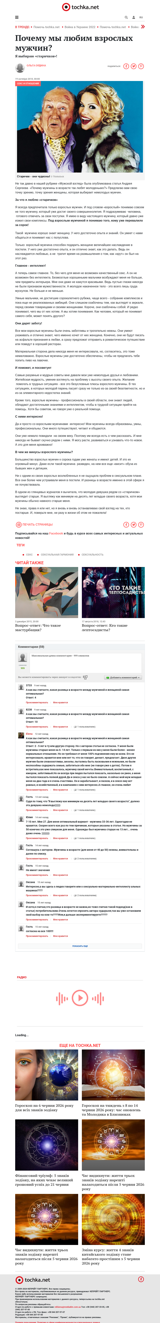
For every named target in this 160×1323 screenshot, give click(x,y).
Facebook (56, 533)
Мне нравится (60, 702)
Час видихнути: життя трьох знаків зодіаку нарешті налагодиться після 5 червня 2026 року (113, 1182)
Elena (29, 733)
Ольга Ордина (36, 65)
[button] (133, 17)
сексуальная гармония (57, 554)
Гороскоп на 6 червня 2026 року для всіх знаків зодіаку (44, 1107)
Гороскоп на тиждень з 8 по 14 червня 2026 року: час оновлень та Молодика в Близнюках (111, 1110)
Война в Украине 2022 (80, 27)
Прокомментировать (37, 702)
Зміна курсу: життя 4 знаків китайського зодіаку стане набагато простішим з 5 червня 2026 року (111, 1256)
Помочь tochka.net (47, 27)
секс (29, 554)
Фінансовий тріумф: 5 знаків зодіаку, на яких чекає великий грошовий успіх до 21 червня (44, 1180)
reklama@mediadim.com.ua (68, 1307)
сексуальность (93, 554)
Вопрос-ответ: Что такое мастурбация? (38, 627)
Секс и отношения (28, 83)
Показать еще (80, 946)
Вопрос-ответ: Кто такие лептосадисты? (105, 627)
